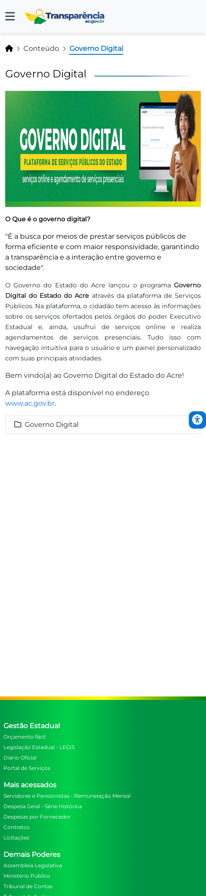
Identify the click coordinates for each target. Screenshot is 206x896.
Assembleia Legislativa (32, 865)
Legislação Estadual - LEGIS (39, 747)
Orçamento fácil (24, 736)
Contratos (16, 827)
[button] (10, 16)
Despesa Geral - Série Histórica (42, 806)
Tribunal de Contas (27, 886)
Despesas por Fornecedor (37, 816)
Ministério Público (26, 876)
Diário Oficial (19, 757)
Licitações (16, 837)
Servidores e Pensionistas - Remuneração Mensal (67, 796)
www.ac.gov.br (30, 403)
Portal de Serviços (26, 768)
